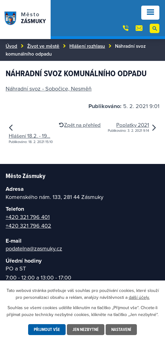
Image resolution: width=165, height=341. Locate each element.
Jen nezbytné (85, 329)
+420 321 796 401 (28, 217)
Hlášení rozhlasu (87, 45)
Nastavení (121, 329)
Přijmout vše (47, 329)
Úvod (11, 45)
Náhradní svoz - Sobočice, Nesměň (49, 88)
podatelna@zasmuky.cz (34, 248)
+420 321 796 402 (28, 226)
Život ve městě (43, 45)
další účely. (139, 297)
